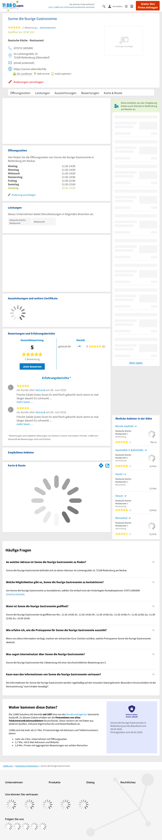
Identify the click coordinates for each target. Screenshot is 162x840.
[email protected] (15, 594)
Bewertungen (90, 93)
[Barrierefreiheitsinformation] (127, 6)
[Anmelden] (116, 6)
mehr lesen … (25, 402)
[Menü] (133, 6)
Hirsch (119, 496)
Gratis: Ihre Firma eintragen (148, 5)
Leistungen (42, 93)
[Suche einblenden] (105, 6)
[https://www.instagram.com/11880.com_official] (17, 826)
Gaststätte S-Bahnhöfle (129, 450)
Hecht (118, 474)
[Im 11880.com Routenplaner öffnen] (101, 465)
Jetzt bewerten (32, 366)
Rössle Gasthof (124, 426)
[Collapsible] (153, 562)
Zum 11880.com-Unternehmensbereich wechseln (71, 7)
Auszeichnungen (65, 93)
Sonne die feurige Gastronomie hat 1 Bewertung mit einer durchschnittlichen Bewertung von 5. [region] (56, 662)
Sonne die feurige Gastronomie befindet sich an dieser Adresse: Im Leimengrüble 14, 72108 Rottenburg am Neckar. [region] (66, 570)
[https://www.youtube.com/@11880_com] (42, 826)
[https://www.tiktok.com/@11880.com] (25, 826)
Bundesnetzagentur (76, 714)
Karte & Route (113, 93)
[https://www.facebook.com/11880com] (8, 826)
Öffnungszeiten (20, 93)
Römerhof (121, 518)
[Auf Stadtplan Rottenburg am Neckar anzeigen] (107, 465)
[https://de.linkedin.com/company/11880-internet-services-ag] (34, 826)
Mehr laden (136, 363)
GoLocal (40, 390)
